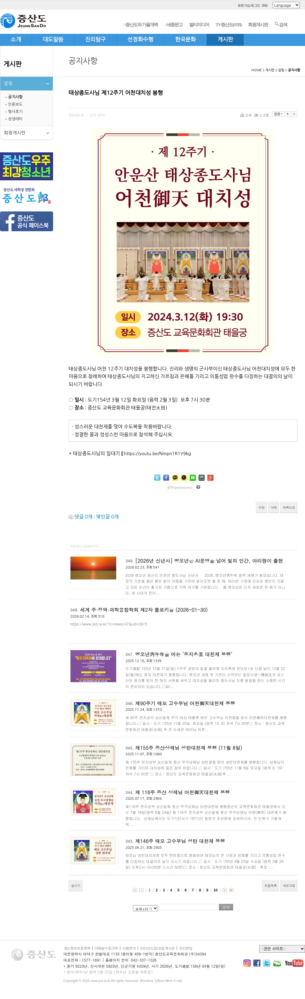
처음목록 (270, 885)
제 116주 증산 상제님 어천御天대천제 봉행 (182, 792)
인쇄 (246, 115)
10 (215, 890)
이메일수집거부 (106, 948)
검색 (280, 24)
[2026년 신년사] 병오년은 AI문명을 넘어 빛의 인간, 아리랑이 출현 (209, 560)
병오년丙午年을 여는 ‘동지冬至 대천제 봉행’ (183, 654)
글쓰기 (75, 885)
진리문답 (185, 948)
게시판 (12, 64)
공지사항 (15, 97)
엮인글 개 (107, 516)
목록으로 (289, 507)
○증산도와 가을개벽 (140, 24)
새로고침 (289, 885)
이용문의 (129, 948)
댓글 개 (83, 516)
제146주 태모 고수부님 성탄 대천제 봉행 (180, 841)
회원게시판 (258, 24)
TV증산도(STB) (228, 24)
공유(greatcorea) (180, 487)
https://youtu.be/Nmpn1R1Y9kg (157, 453)
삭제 (274, 507)
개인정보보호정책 (76, 948)
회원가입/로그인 (249, 5)
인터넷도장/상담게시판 (157, 948)
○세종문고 (173, 24)
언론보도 (15, 104)
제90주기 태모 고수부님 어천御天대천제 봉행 (185, 703)
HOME (256, 70)
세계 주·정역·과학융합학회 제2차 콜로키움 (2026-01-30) (144, 609)
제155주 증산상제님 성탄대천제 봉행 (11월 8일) (188, 747)
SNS (264, 5)
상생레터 (15, 119)
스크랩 (262, 115)
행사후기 (15, 112)
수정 (261, 507)
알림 (281, 70)
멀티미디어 (199, 24)
